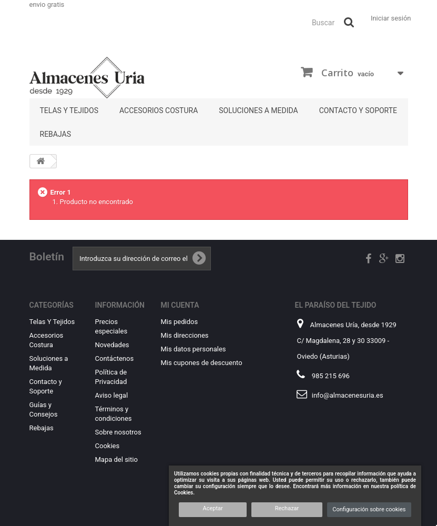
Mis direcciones (185, 335)
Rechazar (287, 508)
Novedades (112, 345)
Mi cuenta (180, 305)
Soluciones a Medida (258, 110)
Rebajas (55, 134)
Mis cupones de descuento (201, 363)
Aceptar (212, 508)
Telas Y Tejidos (69, 110)
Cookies (107, 446)
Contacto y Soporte (358, 110)
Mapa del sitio (116, 459)
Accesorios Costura (158, 110)
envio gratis (47, 4)
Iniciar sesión (391, 18)
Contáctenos (114, 358)
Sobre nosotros (118, 432)
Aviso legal (111, 395)
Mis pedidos (179, 322)
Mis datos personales (193, 349)
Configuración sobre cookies (368, 509)
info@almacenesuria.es (347, 395)
